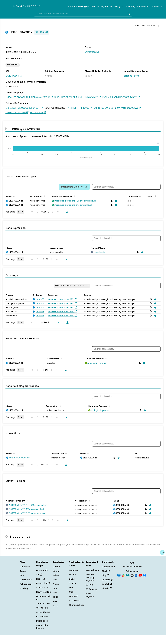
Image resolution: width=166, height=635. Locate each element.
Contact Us (26, 579)
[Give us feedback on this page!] (162, 552)
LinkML (72, 579)
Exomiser (73, 570)
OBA (55, 588)
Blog (105, 575)
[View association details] (115, 201)
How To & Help (43, 592)
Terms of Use (43, 603)
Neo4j (40, 579)
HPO (55, 579)
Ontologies (102, 6)
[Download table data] (67, 211)
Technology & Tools (119, 6)
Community (157, 6)
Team (23, 571)
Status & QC (42, 587)
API (39, 574)
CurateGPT (74, 600)
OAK (71, 587)
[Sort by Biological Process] (108, 405)
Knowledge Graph (85, 6)
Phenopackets (76, 605)
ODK (71, 592)
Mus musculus (91, 51)
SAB (22, 575)
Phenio (56, 584)
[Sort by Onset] (155, 196)
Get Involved (108, 566)
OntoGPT (73, 596)
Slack (106, 571)
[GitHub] (132, 575)
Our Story (25, 566)
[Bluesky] (144, 575)
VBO (55, 592)
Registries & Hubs (140, 6)
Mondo (56, 566)
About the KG (43, 612)
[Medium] (127, 575)
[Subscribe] (118, 575)
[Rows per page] (20, 212)
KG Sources (42, 616)
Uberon (56, 571)
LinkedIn (107, 579)
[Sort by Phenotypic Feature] (74, 196)
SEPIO (55, 601)
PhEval (72, 574)
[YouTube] (140, 575)
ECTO (55, 605)
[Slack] (123, 575)
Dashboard (42, 620)
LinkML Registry (90, 595)
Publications (26, 584)
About (71, 6)
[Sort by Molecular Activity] (105, 358)
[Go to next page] (52, 322)
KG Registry (91, 589)
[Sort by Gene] (13, 196)
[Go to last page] (57, 322)
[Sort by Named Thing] (106, 247)
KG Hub (89, 584)
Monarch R (43, 583)
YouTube (107, 584)
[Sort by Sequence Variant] (26, 500)
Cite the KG (42, 607)
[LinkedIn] (136, 575)
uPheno (56, 575)
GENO (55, 597)
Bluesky (107, 588)
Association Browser (42, 627)
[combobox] (83, 13)
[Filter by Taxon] (72, 286)
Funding (24, 588)
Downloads (42, 570)
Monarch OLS (92, 570)
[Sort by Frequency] (139, 196)
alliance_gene (131, 75)
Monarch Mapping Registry (90, 577)
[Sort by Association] (44, 196)
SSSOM (72, 583)
